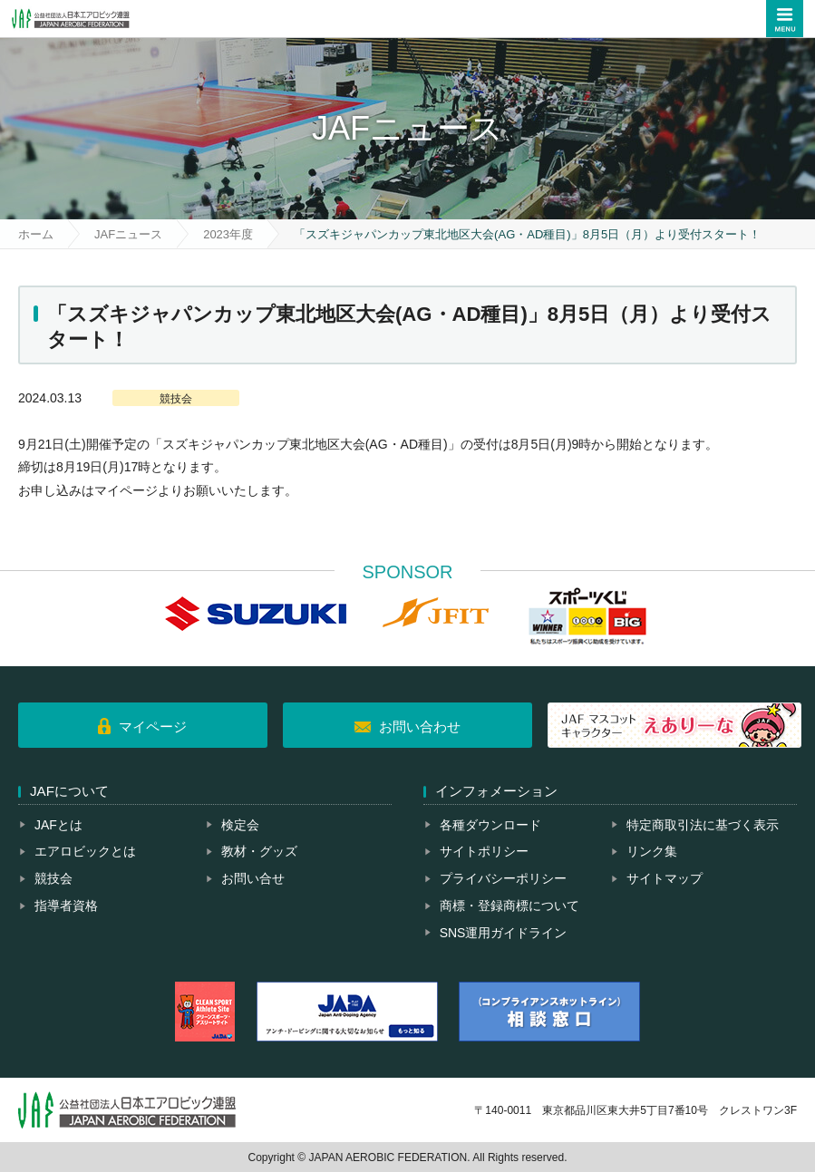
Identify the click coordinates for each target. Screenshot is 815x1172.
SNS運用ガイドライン (504, 932)
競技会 (53, 878)
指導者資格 (66, 905)
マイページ (153, 726)
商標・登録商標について (509, 905)
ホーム (35, 234)
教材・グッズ (259, 851)
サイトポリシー (484, 851)
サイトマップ (664, 878)
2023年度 (228, 234)
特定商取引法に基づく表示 (702, 825)
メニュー (784, 18)
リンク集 (651, 851)
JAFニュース (128, 234)
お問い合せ (253, 878)
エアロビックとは (85, 851)
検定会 (240, 825)
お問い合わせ (420, 726)
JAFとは (58, 825)
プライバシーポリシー (503, 878)
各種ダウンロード (490, 825)
